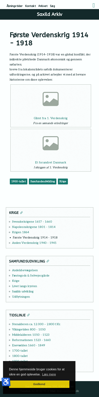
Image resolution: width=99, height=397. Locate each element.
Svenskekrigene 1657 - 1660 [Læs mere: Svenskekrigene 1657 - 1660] (32, 221)
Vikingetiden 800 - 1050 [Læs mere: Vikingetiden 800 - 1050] (29, 329)
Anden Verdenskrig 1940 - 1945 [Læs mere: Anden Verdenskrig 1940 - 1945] (34, 243)
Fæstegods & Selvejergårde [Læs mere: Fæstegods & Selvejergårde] (31, 275)
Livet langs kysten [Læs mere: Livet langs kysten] (24, 286)
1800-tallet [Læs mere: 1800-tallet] (20, 356)
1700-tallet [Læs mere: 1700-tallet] (20, 350)
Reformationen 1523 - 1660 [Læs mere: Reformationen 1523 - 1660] (31, 340)
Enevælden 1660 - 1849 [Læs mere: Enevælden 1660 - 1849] (28, 345)
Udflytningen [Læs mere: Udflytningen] (21, 296)
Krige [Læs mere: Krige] (16, 281)
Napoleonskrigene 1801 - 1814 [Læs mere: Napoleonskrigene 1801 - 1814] (33, 227)
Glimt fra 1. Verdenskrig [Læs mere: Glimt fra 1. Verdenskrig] (51, 118)
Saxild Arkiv (49, 14)
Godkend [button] (39, 384)
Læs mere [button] (49, 374)
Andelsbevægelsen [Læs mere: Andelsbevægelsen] (25, 270)
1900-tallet (18, 181)
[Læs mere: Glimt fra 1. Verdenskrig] (50, 100)
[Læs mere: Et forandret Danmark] (50, 145)
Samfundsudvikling (42, 181)
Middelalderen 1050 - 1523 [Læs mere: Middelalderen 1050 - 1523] (31, 334)
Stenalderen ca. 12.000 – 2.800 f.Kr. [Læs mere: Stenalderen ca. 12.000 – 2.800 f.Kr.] (36, 324)
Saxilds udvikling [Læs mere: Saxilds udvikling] (23, 291)
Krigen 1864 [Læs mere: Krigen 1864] (20, 232)
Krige (62, 181)
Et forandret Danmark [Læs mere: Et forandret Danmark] (50, 162)
